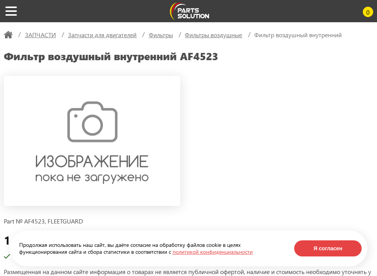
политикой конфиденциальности (213, 251)
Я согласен (327, 248)
